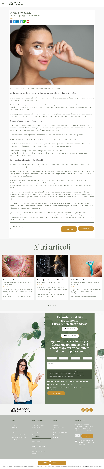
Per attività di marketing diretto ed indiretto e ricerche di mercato (67, 388)
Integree (34, 453)
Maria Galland (36, 441)
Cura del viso (58, 430)
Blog (55, 420)
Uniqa (34, 444)
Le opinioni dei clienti (18, 434)
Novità (56, 425)
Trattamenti (37, 420)
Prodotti (36, 437)
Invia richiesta (56, 393)
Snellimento (36, 427)
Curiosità (12, 18)
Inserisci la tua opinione (19, 437)
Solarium (35, 432)
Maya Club (15, 427)
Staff (13, 432)
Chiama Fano (69, 329)
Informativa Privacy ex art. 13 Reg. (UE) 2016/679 (63, 373)
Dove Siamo (15, 430)
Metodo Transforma (38, 451)
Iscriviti (87, 436)
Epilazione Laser (37, 430)
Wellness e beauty (38, 425)
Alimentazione (58, 434)
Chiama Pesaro (70, 335)
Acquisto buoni (36, 449)
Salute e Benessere (60, 432)
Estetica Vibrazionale (38, 446)
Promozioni (35, 434)
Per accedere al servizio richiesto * (60, 385)
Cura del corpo (59, 427)
